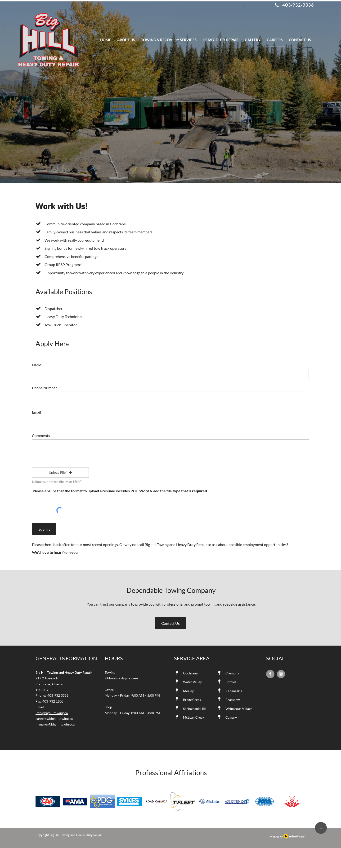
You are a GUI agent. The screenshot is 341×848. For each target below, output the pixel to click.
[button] (60, 472)
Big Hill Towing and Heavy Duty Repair (76, 835)
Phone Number (44, 388)
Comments (41, 435)
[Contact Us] (170, 623)
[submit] (44, 529)
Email (36, 412)
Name (37, 365)
